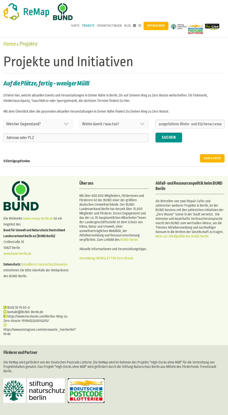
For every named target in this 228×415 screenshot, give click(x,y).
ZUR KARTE (212, 158)
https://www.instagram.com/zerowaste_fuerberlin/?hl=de (39, 329)
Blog (127, 25)
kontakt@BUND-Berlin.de (23, 312)
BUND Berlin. (129, 240)
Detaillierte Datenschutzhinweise (44, 264)
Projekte (88, 25)
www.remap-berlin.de (38, 218)
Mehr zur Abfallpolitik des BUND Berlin (181, 236)
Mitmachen (156, 25)
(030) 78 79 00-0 (16, 307)
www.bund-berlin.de (17, 253)
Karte (75, 25)
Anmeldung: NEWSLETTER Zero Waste (106, 258)
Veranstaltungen (109, 25)
